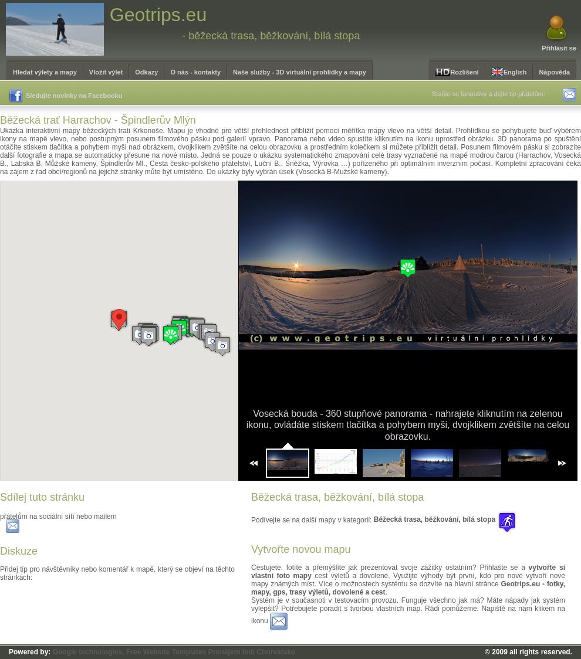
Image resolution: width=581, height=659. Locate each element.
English (509, 71)
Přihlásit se (559, 48)
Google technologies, (88, 652)
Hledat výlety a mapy (45, 72)
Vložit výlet (106, 72)
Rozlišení (456, 72)
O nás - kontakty (195, 72)
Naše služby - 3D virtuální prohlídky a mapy (299, 72)
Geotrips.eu (158, 14)
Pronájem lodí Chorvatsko (252, 652)
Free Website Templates (166, 652)
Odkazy (146, 72)
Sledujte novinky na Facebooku (65, 96)
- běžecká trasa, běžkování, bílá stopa (271, 36)
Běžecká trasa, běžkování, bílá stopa (445, 519)
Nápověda (554, 72)
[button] (148, 336)
